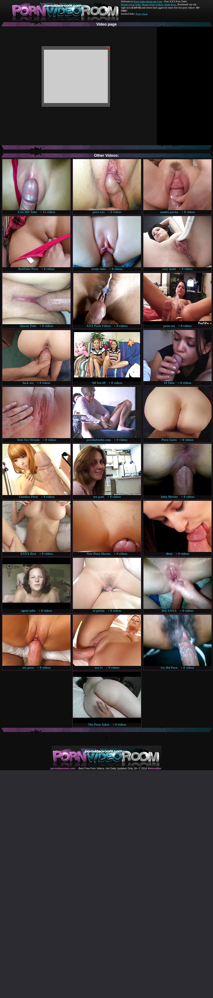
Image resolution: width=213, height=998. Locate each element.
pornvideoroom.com (62, 768)
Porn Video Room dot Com (148, 1)
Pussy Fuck (142, 14)
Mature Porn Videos (152, 4)
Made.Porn (170, 4)
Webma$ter (154, 768)
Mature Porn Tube (131, 4)
